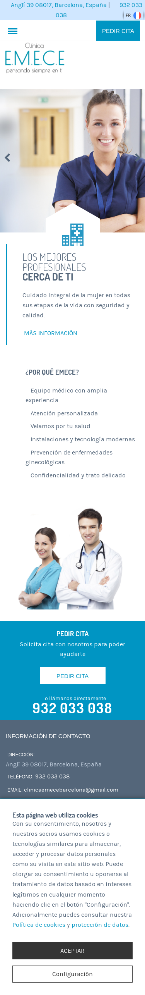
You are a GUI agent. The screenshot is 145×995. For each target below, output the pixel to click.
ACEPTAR (72, 950)
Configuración (72, 974)
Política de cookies (38, 924)
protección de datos (100, 924)
